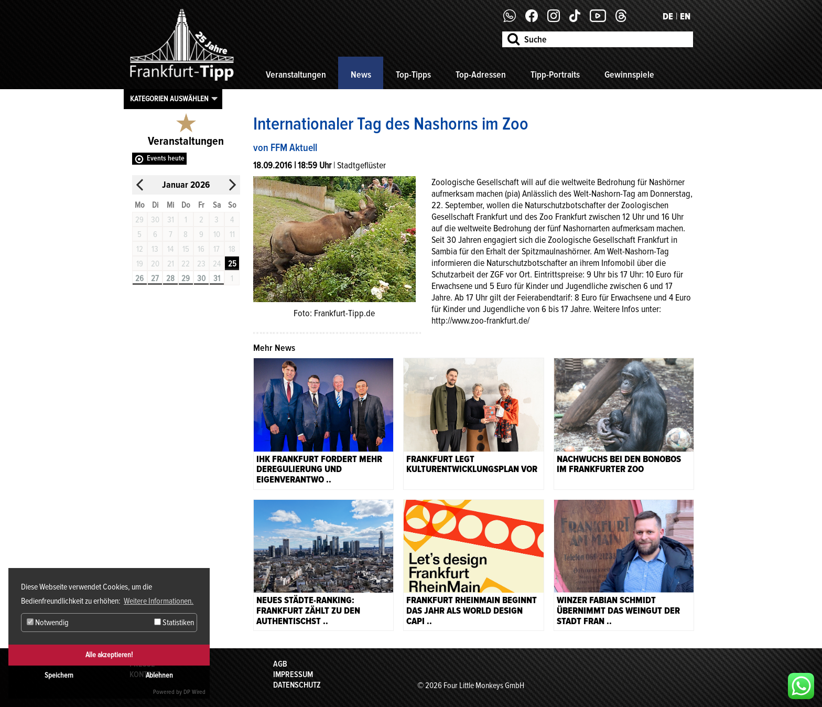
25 (232, 264)
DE (668, 16)
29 (185, 278)
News (361, 74)
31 (216, 278)
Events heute (166, 158)
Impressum (293, 674)
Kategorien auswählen (169, 98)
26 (139, 278)
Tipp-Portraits (555, 74)
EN (685, 16)
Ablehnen (159, 675)
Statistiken (174, 622)
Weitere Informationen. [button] (158, 601)
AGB (280, 664)
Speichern (59, 675)
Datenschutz (297, 685)
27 (155, 278)
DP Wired (194, 692)
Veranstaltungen (296, 74)
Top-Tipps (413, 74)
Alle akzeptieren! (109, 654)
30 (201, 278)
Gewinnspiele (629, 74)
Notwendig (48, 622)
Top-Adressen (481, 74)
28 (170, 278)
